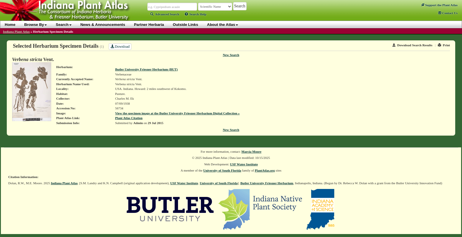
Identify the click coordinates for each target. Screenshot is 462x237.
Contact (448, 13)
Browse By (35, 24)
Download (120, 47)
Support (439, 5)
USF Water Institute (244, 164)
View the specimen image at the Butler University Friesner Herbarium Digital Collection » (177, 113)
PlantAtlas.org (265, 170)
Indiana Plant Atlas (16, 31)
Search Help (196, 14)
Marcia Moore (251, 151)
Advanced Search (164, 14)
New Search (231, 55)
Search (63, 24)
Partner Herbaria (149, 24)
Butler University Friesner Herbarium (266, 183)
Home (10, 24)
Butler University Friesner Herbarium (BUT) (146, 69)
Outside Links (185, 24)
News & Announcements (102, 24)
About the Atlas (222, 24)
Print (444, 45)
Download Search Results (412, 45)
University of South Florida (222, 170)
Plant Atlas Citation (129, 118)
